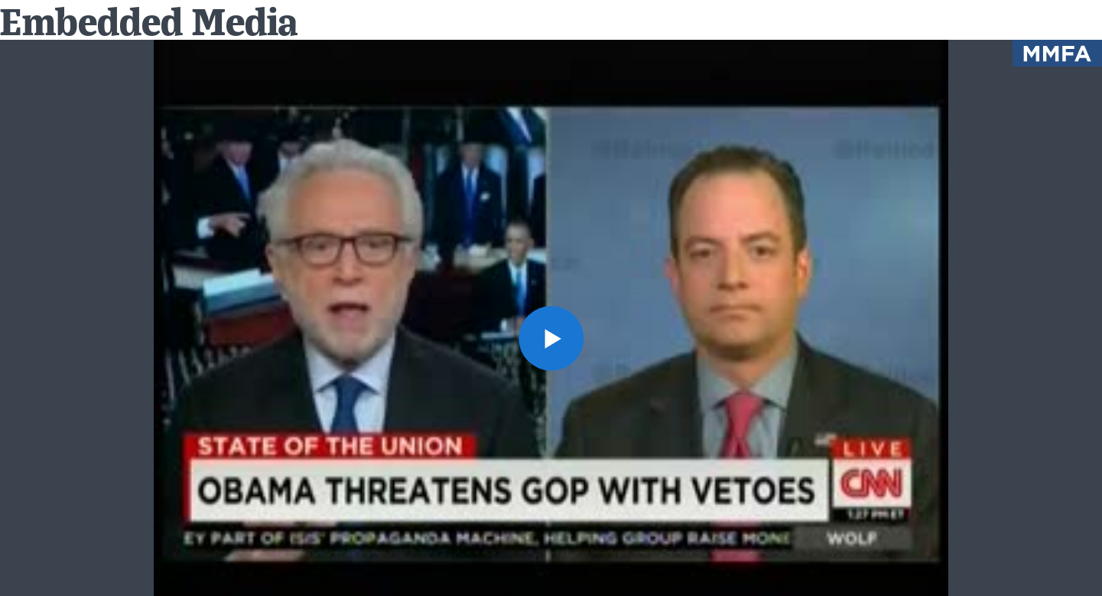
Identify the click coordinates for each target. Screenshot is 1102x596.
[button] (551, 338)
